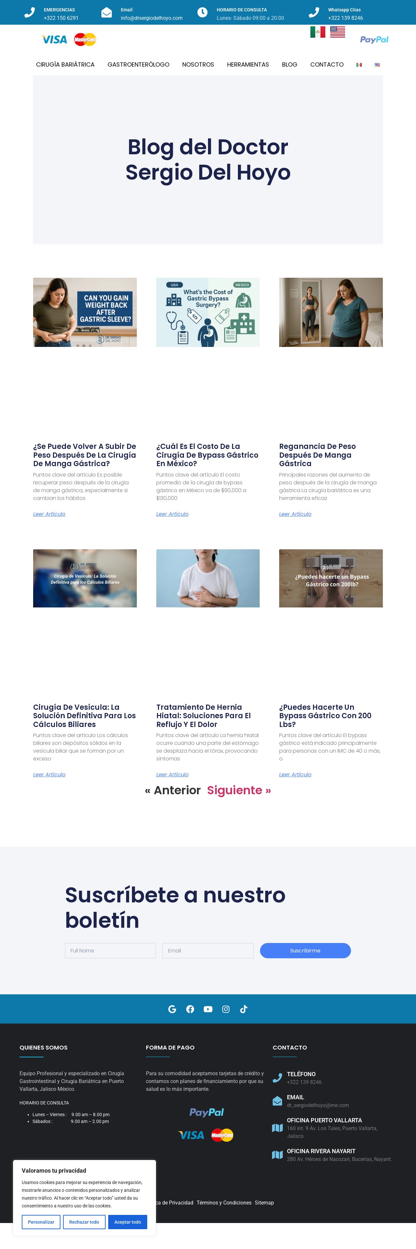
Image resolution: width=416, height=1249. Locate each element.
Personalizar (41, 1222)
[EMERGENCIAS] (29, 12)
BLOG (289, 90)
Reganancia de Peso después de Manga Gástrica (317, 481)
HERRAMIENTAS (248, 90)
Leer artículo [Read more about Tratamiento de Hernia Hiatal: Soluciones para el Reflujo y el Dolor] (172, 800)
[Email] (106, 12)
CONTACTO (327, 90)
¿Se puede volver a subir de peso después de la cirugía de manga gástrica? (84, 481)
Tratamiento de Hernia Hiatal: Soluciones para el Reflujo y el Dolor (203, 742)
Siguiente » (239, 816)
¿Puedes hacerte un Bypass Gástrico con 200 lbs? (325, 742)
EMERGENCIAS (59, 9)
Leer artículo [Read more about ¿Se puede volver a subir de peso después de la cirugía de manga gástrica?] (49, 540)
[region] (84, 1198)
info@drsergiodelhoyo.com (152, 18)
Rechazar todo (84, 1222)
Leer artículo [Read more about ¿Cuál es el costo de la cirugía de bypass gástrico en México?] (172, 540)
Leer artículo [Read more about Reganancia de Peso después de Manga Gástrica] (295, 540)
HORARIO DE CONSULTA (242, 9)
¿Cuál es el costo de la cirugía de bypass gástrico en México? (207, 481)
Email (127, 9)
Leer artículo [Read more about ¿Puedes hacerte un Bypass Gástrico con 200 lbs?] (295, 800)
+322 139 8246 (345, 18)
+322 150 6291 (61, 18)
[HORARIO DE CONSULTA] (202, 12)
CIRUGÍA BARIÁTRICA (65, 90)
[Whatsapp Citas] (314, 12)
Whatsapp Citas (344, 9)
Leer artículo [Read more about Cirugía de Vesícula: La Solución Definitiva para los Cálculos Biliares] (49, 800)
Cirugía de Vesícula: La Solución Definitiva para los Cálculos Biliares (84, 742)
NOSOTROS (198, 90)
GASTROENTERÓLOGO (138, 90)
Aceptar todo (127, 1222)
